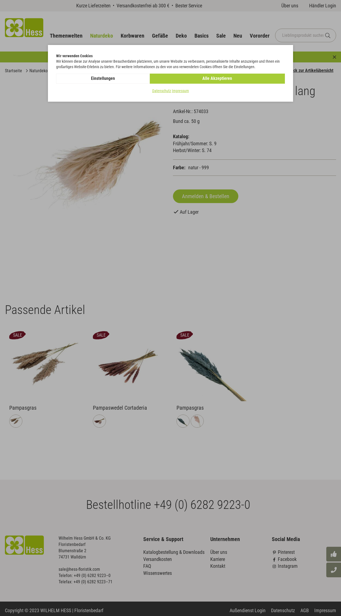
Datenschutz (161, 91)
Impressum (180, 91)
